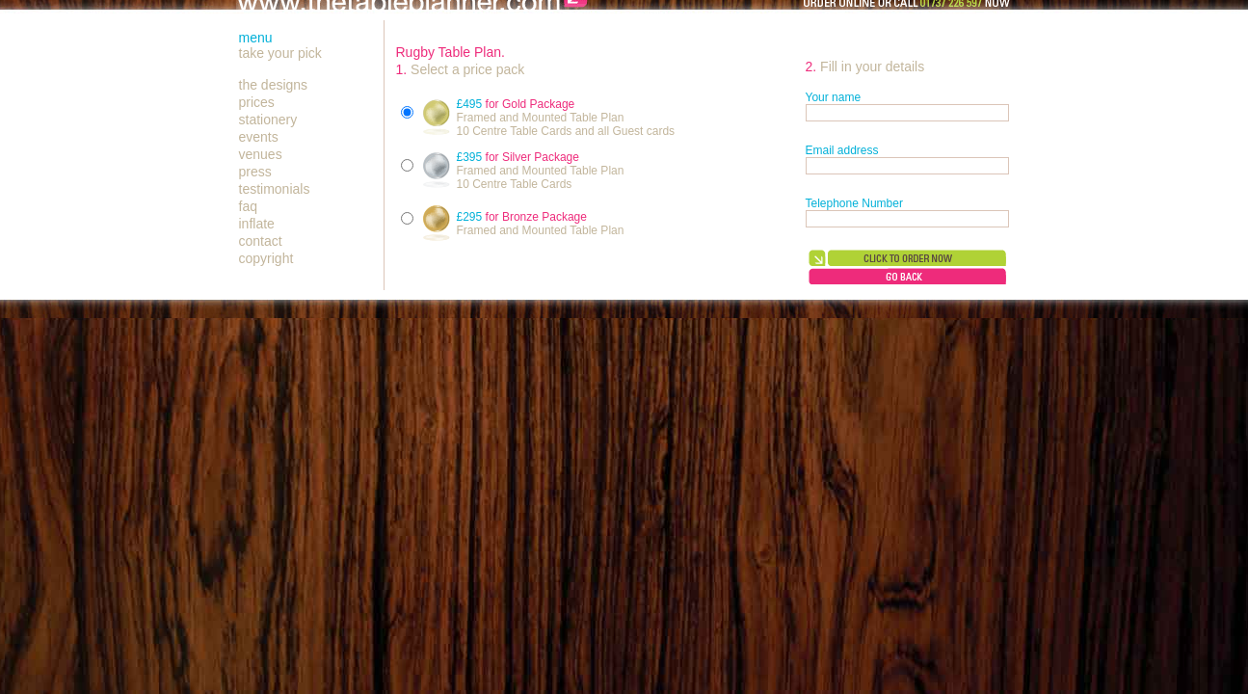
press (255, 171)
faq (248, 206)
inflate (257, 223)
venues (260, 154)
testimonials (274, 189)
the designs (273, 85)
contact (260, 241)
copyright (266, 258)
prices (257, 102)
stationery (268, 119)
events (259, 137)
